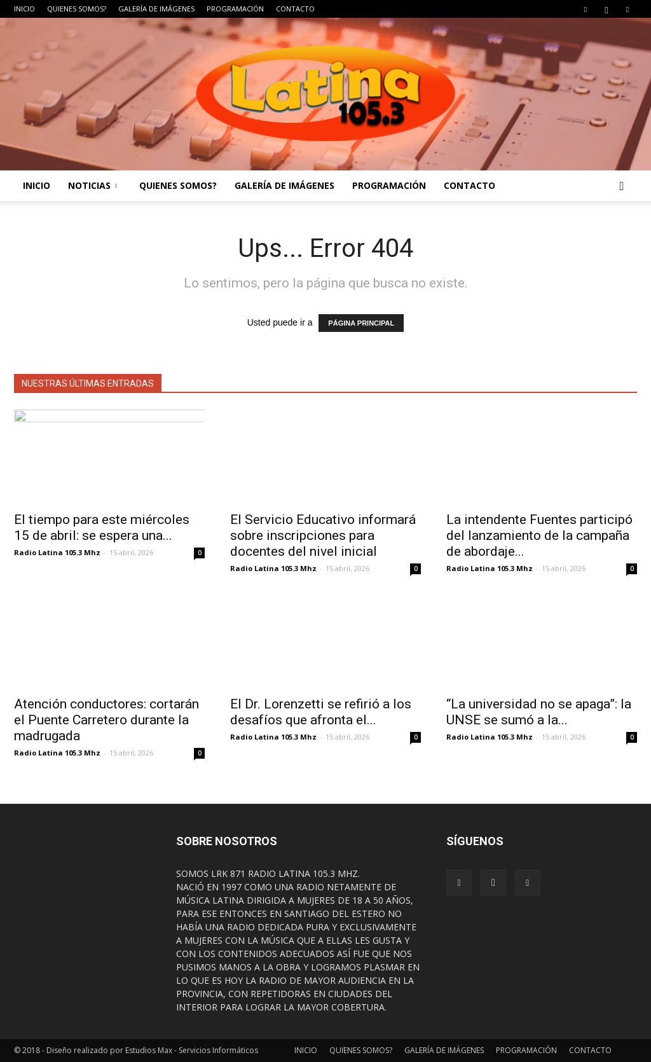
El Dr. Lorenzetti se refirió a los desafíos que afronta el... (320, 712)
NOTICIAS (92, 185)
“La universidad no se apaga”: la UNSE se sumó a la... (538, 712)
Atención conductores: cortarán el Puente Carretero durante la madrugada (106, 719)
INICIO (24, 8)
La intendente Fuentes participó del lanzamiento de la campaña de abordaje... (539, 535)
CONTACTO (295, 8)
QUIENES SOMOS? (76, 8)
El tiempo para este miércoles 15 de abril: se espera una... (101, 527)
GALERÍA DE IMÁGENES (156, 8)
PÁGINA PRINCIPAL (361, 323)
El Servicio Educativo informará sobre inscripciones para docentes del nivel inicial (323, 535)
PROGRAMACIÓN (235, 8)
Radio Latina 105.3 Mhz (57, 552)
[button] (621, 185)
